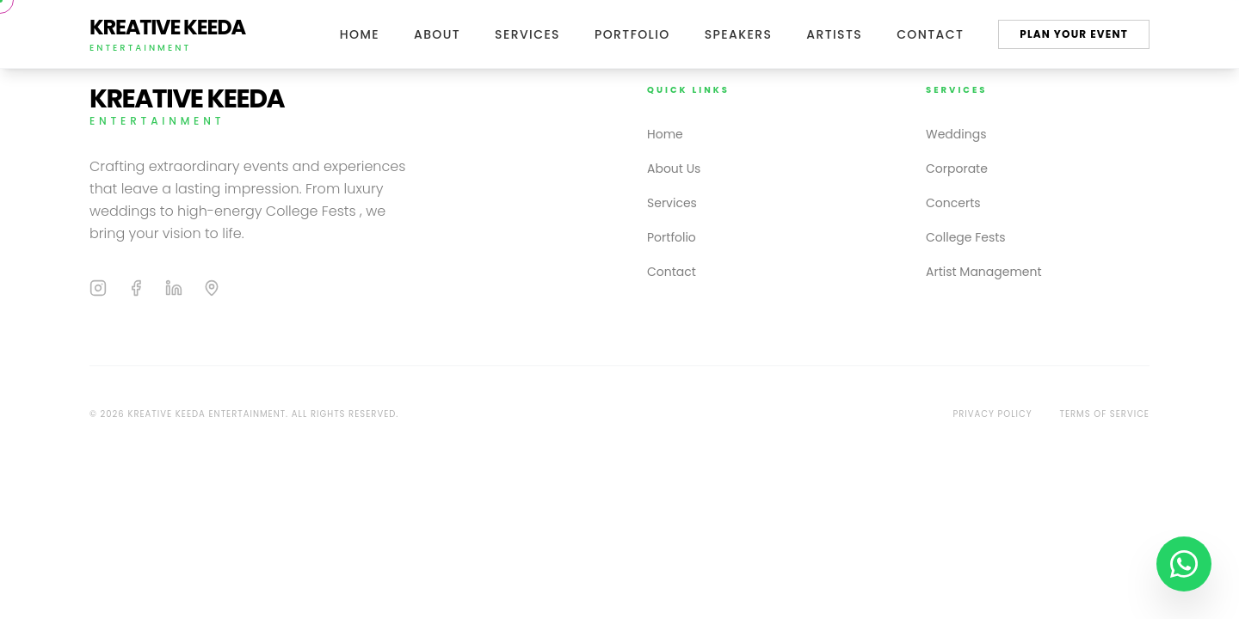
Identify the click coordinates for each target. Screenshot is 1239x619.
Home (359, 34)
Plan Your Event (1074, 34)
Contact (930, 34)
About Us (673, 168)
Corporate (957, 168)
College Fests (966, 237)
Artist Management (984, 271)
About (437, 34)
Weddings (956, 134)
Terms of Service (1105, 414)
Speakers (739, 34)
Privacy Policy (992, 414)
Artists (834, 34)
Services (527, 34)
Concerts (953, 202)
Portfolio (632, 34)
